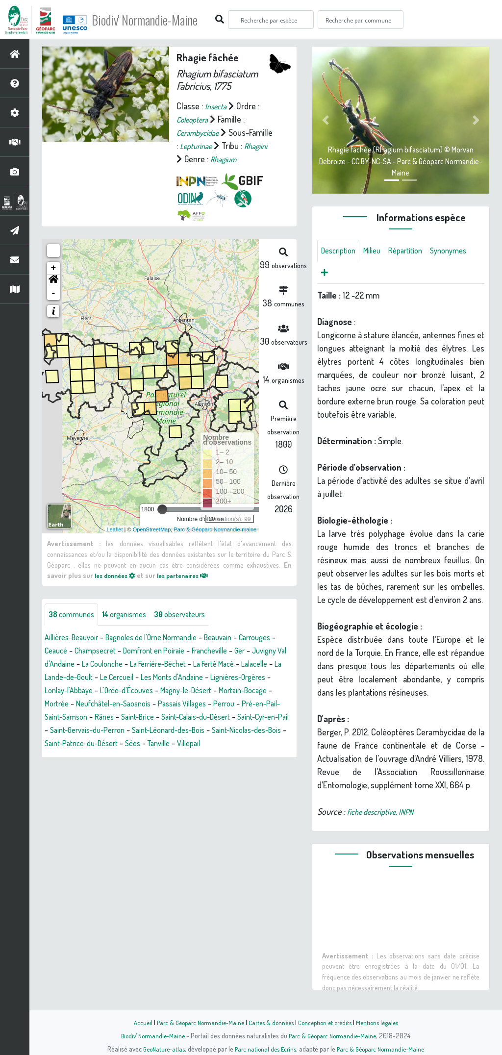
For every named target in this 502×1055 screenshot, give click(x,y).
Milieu (378, 251)
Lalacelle (147, 678)
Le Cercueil (261, 678)
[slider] (162, 509)
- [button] (53, 294)
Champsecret (145, 651)
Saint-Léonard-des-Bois (158, 744)
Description (340, 251)
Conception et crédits (328, 1022)
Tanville (173, 757)
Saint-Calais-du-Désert (158, 731)
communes (74, 614)
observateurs (194, 614)
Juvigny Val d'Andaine (149, 664)
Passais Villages (122, 717)
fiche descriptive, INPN (385, 814)
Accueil (134, 1022)
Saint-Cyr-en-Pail (235, 731)
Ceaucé (101, 651)
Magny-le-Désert (117, 704)
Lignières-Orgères (154, 691)
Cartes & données (271, 1022)
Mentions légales (384, 1022)
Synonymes (341, 275)
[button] (53, 281)
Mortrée (231, 704)
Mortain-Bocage (181, 704)
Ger (99, 664)
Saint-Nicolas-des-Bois (246, 744)
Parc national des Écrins (264, 1048)
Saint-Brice (92, 731)
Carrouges (63, 651)
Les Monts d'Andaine (80, 691)
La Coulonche (218, 664)
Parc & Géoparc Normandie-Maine (195, 1022)
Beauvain (241, 638)
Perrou (169, 717)
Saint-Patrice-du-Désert (86, 757)
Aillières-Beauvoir (75, 638)
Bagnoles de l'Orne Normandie (165, 638)
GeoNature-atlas (158, 1048)
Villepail (207, 757)
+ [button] (53, 268)
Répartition (415, 251)
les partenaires (191, 575)
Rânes (55, 731)
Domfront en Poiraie (211, 651)
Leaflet (115, 529)
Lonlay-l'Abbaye (220, 691)
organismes (132, 614)
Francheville (65, 664)
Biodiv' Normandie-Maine (161, 19)
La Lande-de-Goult (202, 678)
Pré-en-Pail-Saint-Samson (234, 717)
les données (118, 575)
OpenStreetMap (152, 529)
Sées (144, 757)
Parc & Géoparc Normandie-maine (215, 529)
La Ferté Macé (101, 678)
